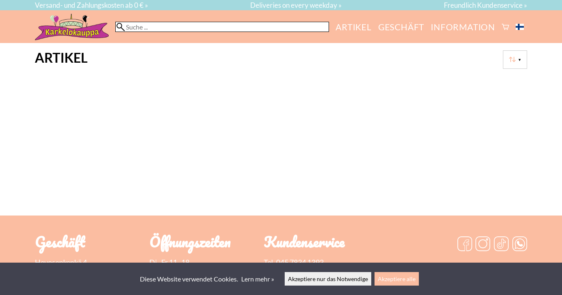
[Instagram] (482, 244)
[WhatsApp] (519, 244)
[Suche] (222, 27)
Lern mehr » (257, 279)
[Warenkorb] (505, 27)
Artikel (354, 27)
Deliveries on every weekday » (296, 5)
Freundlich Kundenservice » (485, 5)
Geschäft (401, 27)
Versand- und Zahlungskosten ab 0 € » (91, 5)
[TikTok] (501, 244)
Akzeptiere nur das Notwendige (328, 278)
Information (463, 27)
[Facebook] (464, 244)
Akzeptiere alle (397, 278)
